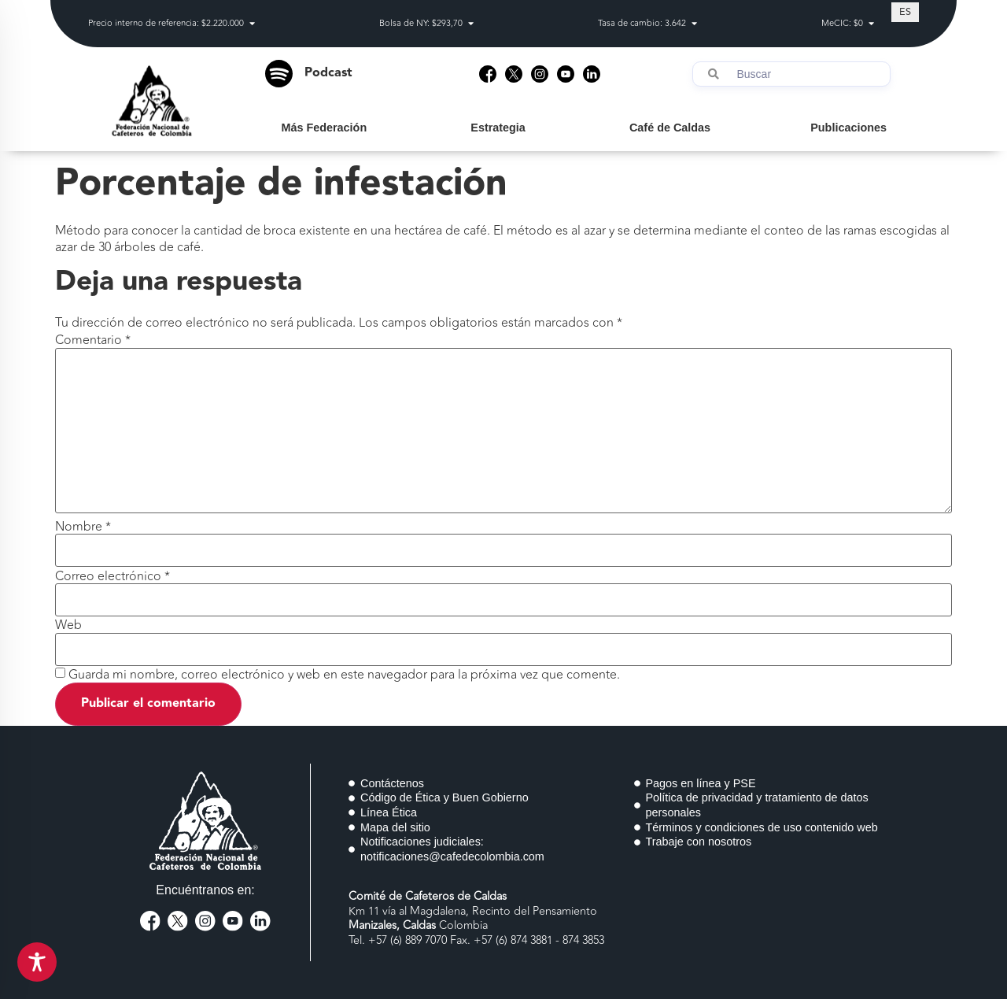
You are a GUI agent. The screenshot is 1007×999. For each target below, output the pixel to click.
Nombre (83, 526)
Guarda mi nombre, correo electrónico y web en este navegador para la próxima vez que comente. (344, 674)
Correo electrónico (112, 576)
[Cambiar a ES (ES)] (905, 11)
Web (68, 625)
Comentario (93, 340)
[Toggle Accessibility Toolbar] (37, 962)
